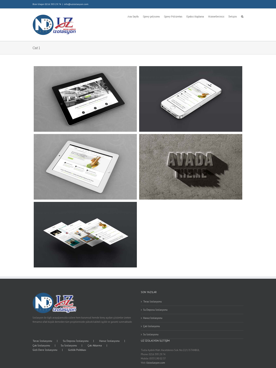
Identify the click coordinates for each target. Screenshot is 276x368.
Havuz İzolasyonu (152, 318)
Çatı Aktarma (95, 345)
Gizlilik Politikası (77, 350)
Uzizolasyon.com (155, 362)
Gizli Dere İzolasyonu (45, 350)
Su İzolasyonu (151, 334)
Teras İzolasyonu (152, 301)
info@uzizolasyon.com (76, 4)
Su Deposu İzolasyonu (155, 309)
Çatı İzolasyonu (151, 326)
